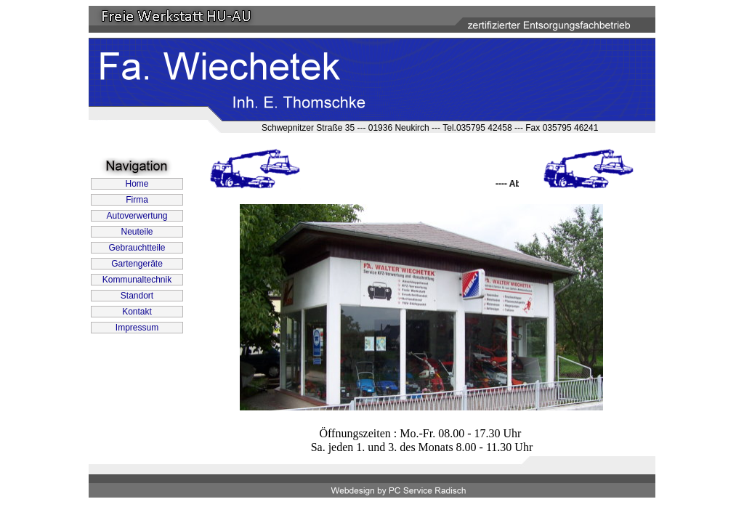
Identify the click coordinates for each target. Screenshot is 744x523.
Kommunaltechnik (136, 280)
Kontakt (137, 312)
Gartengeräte (137, 264)
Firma (137, 200)
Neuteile (137, 232)
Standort (137, 296)
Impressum (137, 328)
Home (136, 184)
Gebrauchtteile (136, 248)
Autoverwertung (136, 216)
